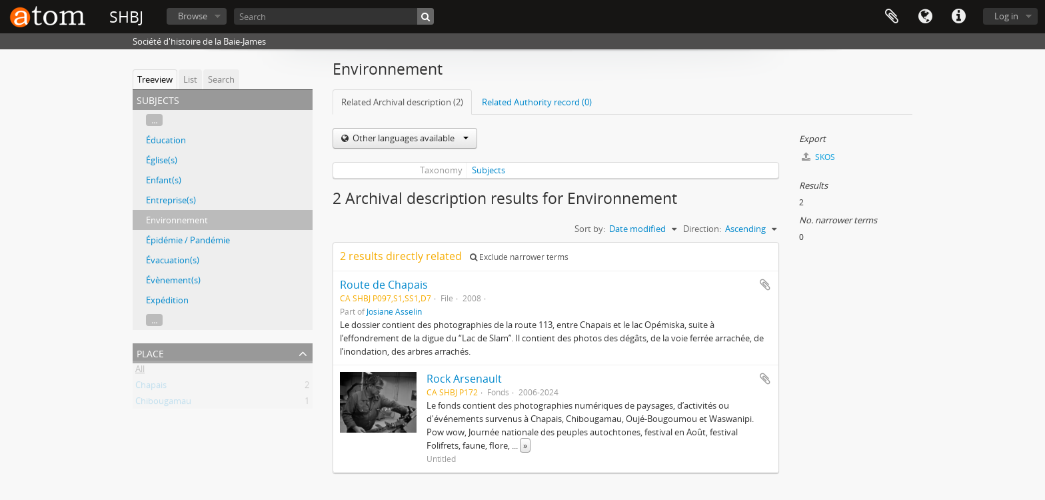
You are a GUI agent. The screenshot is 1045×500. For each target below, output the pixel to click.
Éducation (166, 140)
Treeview (155, 79)
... (154, 120)
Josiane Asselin (394, 311)
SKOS (818, 157)
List (190, 79)
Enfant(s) (163, 180)
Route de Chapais (384, 284)
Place (150, 352)
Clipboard (891, 16)
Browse (192, 16)
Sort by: (589, 229)
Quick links (958, 16)
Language (925, 16)
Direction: (702, 229)
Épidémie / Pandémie (188, 240)
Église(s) (161, 160)
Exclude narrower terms (519, 257)
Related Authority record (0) (537, 102)
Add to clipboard (765, 284)
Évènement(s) (173, 280)
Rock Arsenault (464, 378)
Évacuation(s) (172, 260)
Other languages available (410, 138)
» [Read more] (525, 445)
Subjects (488, 170)
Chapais (151, 387)
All (140, 371)
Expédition (167, 300)
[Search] (334, 16)
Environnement (177, 220)
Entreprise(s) (171, 200)
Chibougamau (163, 403)
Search (221, 79)
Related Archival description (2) (402, 102)
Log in (1006, 16)
